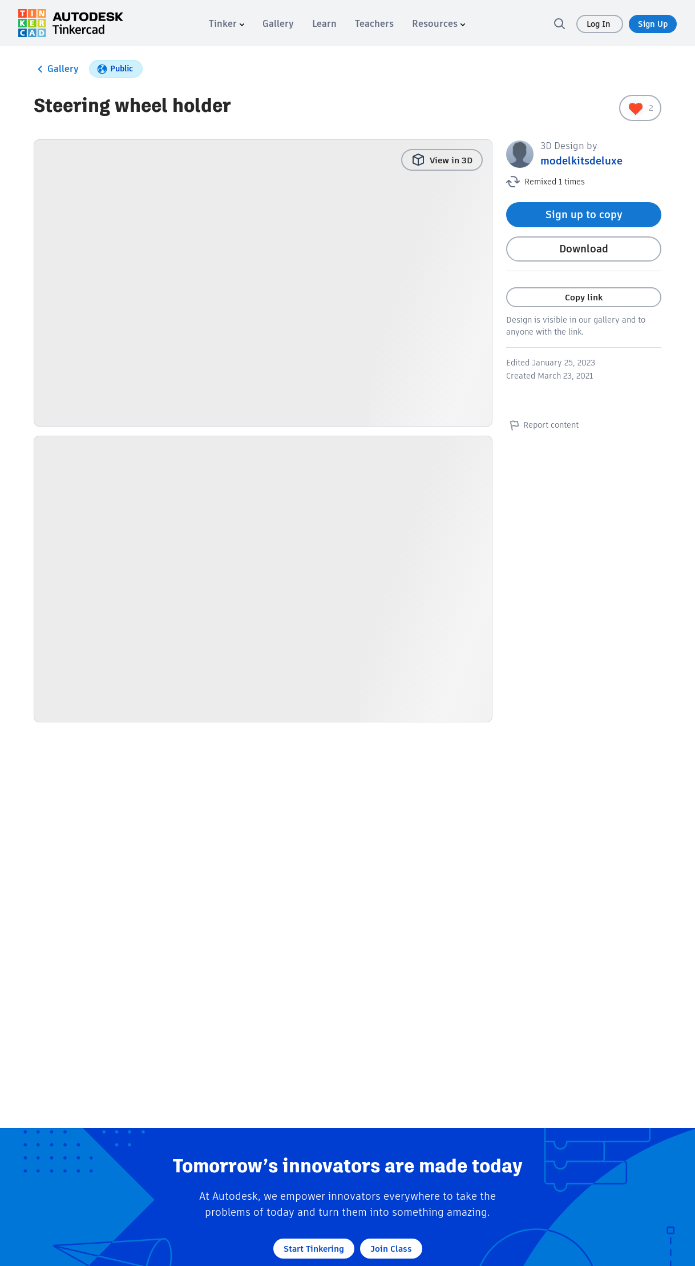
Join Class (391, 1249)
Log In (600, 24)
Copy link (584, 297)
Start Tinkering (314, 1249)
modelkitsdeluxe (581, 161)
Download (583, 249)
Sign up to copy (584, 214)
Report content (542, 424)
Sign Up (653, 24)
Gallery (56, 69)
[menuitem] (226, 24)
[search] (559, 23)
